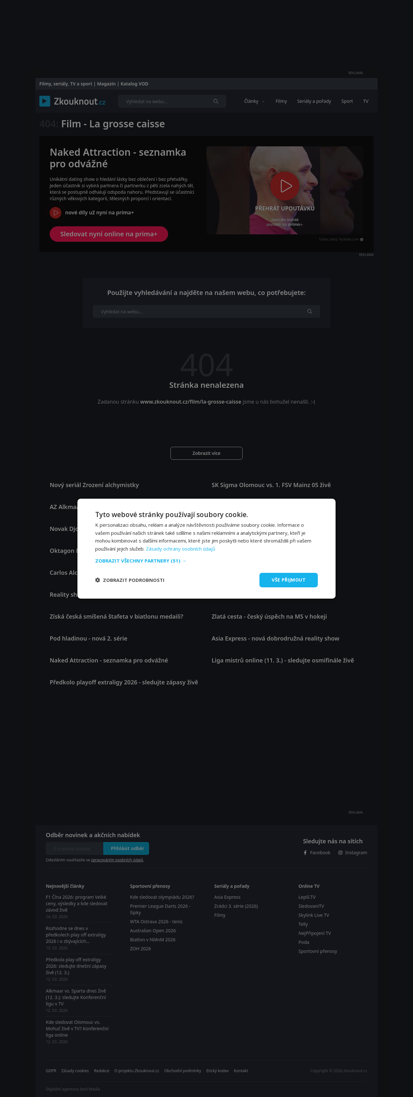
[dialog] (206, 548)
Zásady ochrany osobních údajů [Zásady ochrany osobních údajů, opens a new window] (180, 548)
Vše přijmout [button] (289, 580)
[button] (206, 560)
